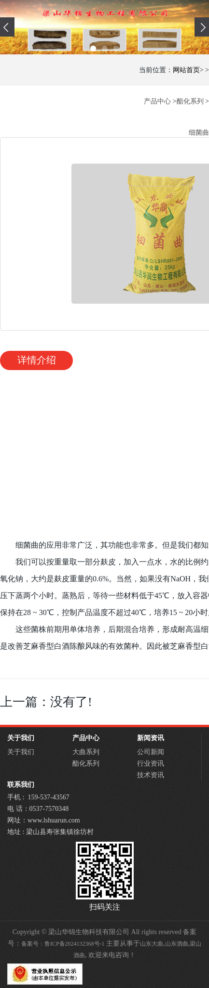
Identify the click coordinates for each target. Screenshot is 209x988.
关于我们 (20, 752)
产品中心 (157, 101)
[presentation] (7, 27)
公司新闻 (150, 752)
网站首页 (186, 70)
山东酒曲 (176, 943)
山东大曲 (151, 943)
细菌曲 (199, 132)
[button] (93, 48)
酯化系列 (190, 101)
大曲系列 (85, 752)
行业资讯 (150, 763)
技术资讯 (150, 775)
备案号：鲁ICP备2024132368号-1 (63, 943)
